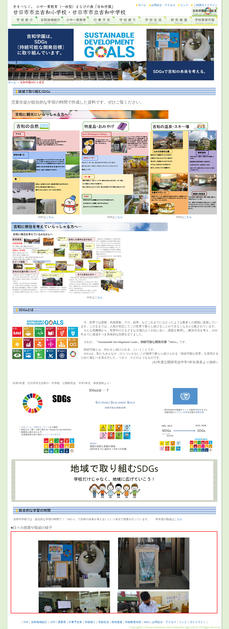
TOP (25, 622)
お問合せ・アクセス (163, 5)
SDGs (147, 622)
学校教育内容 (133, 622)
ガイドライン (198, 622)
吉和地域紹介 (39, 622)
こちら (50, 217)
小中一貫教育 (58, 622)
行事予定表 (75, 622)
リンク (184, 5)
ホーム (142, 5)
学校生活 (103, 622)
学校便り (90, 622)
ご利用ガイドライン (205, 5)
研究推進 (117, 622)
